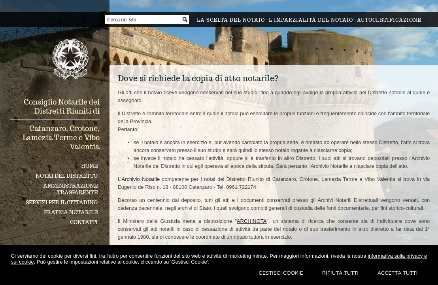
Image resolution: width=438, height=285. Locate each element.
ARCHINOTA (252, 221)
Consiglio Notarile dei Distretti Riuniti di (62, 106)
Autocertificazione (389, 20)
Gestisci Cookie (281, 273)
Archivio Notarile (140, 179)
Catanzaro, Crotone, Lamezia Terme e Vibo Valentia (61, 137)
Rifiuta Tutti (340, 273)
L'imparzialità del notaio (311, 20)
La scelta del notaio (231, 20)
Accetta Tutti (397, 273)
